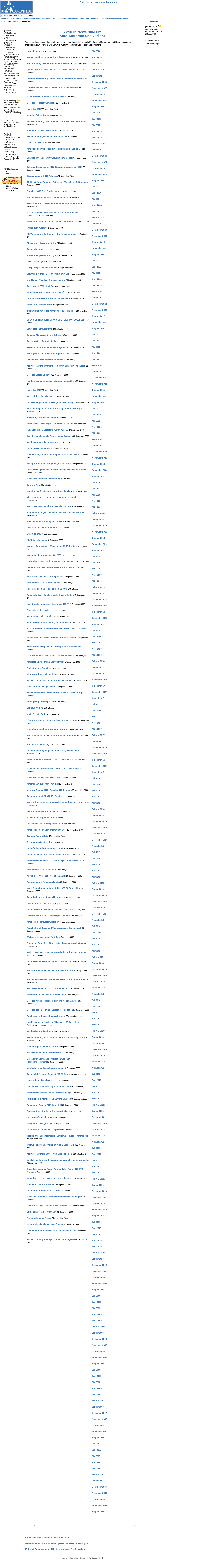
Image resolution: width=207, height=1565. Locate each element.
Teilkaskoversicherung (12, 107)
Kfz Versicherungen (11, 63)
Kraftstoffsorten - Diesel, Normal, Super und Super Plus (53, 203)
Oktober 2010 (98, 1203)
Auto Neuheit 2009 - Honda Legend (43, 583)
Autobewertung (150, 33)
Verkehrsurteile (9, 91)
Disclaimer (7, 173)
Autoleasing (8, 42)
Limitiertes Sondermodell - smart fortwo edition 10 (51, 1230)
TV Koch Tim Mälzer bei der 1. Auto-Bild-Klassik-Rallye (53, 769)
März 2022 (97, 359)
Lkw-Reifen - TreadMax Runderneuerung (46, 280)
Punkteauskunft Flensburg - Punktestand (46, 197)
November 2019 (99, 532)
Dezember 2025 (99, 82)
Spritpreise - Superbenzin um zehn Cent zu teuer (50, 561)
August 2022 (98, 328)
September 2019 (99, 544)
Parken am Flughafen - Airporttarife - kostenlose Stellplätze (55, 943)
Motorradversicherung (11, 102)
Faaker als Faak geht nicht (39, 817)
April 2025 (97, 131)
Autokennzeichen (10, 40)
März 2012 (97, 1099)
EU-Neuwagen (9, 52)
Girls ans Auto (33, 485)
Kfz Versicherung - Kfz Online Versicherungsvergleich (52, 497)
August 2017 (98, 698)
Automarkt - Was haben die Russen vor (45, 995)
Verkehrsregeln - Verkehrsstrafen (42, 1046)
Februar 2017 (98, 735)
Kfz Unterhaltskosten (37, 540)
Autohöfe (7, 37)
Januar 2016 (98, 815)
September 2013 (99, 988)
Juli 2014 (96, 926)
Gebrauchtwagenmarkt (81, 18)
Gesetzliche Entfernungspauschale (43, 824)
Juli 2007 (96, 1444)
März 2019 (97, 581)
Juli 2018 (96, 630)
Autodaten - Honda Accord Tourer (43, 1190)
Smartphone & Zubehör (12, 156)
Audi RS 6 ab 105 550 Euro (39, 903)
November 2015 (99, 827)
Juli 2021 (96, 408)
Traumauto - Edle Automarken (41, 1184)
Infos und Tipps (9, 144)
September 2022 (99, 322)
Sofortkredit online (151, 29)
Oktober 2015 (98, 834)
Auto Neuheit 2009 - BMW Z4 (40, 870)
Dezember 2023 (99, 230)
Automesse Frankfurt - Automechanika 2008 (48, 854)
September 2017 (99, 692)
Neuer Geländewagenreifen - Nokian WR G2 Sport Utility (53, 888)
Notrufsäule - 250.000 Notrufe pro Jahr (45, 576)
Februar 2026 (98, 69)
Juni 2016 (96, 784)
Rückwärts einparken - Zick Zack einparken (47, 988)
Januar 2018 (98, 667)
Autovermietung (9, 47)
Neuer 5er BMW (34, 109)
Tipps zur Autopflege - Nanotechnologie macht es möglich (54, 1197)
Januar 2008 (98, 1407)
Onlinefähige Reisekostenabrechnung (45, 848)
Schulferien (10, 86)
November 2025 (99, 88)
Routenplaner (9, 82)
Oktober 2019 (98, 538)
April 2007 (97, 1462)
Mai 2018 (96, 643)
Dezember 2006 (99, 1487)
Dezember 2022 (99, 304)
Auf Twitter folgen (153, 44)
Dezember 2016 (99, 747)
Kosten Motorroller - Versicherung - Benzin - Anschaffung (54, 693)
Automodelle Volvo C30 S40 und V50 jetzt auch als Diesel (54, 861)
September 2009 (99, 1283)
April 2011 (97, 1166)
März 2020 (97, 507)
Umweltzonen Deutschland (39, 329)
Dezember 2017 (99, 673)
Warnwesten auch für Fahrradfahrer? (44, 1053)
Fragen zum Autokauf (37, 228)
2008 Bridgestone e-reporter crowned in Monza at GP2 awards (56, 629)
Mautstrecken (9, 68)
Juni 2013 (96, 1006)
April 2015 (97, 871)
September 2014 (99, 914)
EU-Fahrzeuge (9, 51)
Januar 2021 (98, 445)
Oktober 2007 (98, 1425)
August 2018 (98, 624)
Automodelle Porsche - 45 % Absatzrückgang (48, 1093)
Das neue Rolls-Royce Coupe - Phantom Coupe (49, 1086)
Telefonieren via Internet (38, 842)
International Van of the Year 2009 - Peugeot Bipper (51, 311)
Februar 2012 (98, 1105)
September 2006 (99, 1505)
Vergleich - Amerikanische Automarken (45, 1068)
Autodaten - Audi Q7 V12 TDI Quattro (44, 796)
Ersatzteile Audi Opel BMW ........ (42, 1080)
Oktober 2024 (98, 168)
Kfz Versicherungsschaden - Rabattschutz (47, 136)
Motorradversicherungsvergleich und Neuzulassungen (53, 1001)
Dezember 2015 (99, 821)
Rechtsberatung (9, 77)
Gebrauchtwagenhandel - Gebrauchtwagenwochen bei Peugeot (57, 470)
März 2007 (97, 1468)
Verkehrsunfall (9, 89)
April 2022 (97, 353)
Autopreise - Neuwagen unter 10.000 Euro (47, 830)
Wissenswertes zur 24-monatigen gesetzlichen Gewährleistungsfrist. (58, 1543)
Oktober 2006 (98, 1499)
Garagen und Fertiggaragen (40, 1123)
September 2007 (99, 1431)
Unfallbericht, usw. (10, 126)
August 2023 (98, 254)
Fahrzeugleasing (151, 28)
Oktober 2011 (98, 1129)
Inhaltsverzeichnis (41, 1526)
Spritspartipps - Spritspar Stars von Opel (46, 1111)
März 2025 (97, 137)
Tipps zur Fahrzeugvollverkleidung (43, 479)
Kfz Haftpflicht (9, 109)
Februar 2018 (98, 661)
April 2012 (97, 1092)
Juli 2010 (96, 1222)
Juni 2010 (96, 1228)
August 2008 (98, 1364)
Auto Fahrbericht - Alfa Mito (40, 396)
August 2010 (98, 1216)
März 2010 (97, 1246)
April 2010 (97, 1240)
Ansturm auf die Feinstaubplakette (43, 882)
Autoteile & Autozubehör (12, 137)
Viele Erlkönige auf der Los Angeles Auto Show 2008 (52, 454)
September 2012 (99, 1062)
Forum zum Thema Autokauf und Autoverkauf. (47, 1537)
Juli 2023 (96, 261)
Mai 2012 (96, 1086)
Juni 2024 (96, 193)
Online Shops (9, 151)
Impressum (8, 168)
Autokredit (36, 18)
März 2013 (97, 1025)
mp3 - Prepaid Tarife (36, 714)
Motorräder (8, 146)
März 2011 (97, 1172)
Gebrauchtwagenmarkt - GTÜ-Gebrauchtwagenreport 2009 (54, 167)
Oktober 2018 (98, 612)
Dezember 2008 (99, 1339)
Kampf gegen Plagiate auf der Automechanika (48, 491)
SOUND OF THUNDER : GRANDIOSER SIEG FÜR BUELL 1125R (57, 320)
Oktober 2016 (98, 760)
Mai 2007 (96, 1456)
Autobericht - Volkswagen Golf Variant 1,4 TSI (48, 424)
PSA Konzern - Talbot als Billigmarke (44, 1130)
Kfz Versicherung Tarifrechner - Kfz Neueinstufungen (52, 234)
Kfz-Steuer (104, 18)
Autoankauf (8, 32)
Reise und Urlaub (10, 154)
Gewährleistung (9, 58)
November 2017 (99, 680)
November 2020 (99, 458)
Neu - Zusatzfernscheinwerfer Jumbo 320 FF (48, 604)
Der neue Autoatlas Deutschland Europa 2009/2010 (51, 567)
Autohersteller (9, 35)
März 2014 (97, 951)
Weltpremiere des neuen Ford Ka (42, 937)
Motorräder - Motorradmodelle (41, 103)
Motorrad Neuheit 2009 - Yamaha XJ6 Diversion (49, 790)
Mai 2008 (96, 1382)
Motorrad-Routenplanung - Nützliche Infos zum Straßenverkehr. (55, 1549)
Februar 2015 (98, 883)
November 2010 (99, 1197)
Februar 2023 (98, 291)
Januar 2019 (98, 593)
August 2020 (98, 476)
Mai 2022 (96, 347)
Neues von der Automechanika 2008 (44, 555)
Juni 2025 (96, 119)
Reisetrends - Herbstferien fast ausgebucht (47, 347)
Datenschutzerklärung (11, 170)
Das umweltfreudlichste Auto (40, 1117)
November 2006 (99, 1493)
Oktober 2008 (98, 1351)
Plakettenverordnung (11, 75)
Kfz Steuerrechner (10, 61)
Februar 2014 (98, 957)
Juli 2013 (96, 1000)
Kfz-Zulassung (9, 65)
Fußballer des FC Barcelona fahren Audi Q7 (47, 430)
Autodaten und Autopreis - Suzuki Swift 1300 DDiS (51, 759)
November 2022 (99, 310)
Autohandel (8, 134)
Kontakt (82, 1558)
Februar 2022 (98, 365)
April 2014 (97, 944)
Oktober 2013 (98, 981)
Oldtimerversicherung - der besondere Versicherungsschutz (55, 79)
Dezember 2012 (99, 1043)
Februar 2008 (98, 1400)
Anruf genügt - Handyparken (40, 702)
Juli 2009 (96, 1296)
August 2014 (98, 920)
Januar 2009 (98, 1333)
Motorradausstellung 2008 (39, 375)
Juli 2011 (96, 1148)
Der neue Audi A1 (35, 708)
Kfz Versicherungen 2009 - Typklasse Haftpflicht (49, 1154)
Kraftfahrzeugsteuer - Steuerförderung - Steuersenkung (53, 408)
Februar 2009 (98, 1327)
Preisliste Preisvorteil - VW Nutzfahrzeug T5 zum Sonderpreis (56, 979)
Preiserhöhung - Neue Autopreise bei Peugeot (49, 63)
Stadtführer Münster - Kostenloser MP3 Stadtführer (51, 970)
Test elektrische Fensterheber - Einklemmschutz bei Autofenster (57, 1136)
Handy (55, 18)
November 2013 (99, 975)
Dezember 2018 (99, 599)
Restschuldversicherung (153, 31)
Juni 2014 (96, 932)
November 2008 (99, 1345)
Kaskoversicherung (11, 106)
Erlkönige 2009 (34, 534)
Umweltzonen (33, 51)
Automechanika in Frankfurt (40, 616)
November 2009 (99, 1271)
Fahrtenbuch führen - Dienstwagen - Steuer (47, 916)
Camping (7, 141)
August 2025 (98, 106)
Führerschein (8, 142)
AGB (5, 171)
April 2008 (97, 1388)
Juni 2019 (96, 562)
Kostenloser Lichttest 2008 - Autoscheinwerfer (49, 680)
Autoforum (154, 21)
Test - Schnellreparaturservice (41, 811)
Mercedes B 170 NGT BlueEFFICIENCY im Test (49, 1178)
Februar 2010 (98, 1253)
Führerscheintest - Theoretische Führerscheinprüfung (52, 88)
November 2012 (99, 1049)
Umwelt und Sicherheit (12, 158)
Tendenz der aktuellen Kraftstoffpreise (45, 1224)
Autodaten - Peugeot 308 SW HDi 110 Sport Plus (50, 222)
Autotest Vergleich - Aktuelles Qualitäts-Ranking (50, 402)
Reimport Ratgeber (10, 78)
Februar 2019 (98, 587)
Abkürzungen (8, 30)
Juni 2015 (96, 858)
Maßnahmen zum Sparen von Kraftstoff (45, 292)
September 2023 (99, 248)
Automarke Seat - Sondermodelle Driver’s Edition (50, 595)
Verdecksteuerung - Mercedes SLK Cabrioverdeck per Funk (55, 121)
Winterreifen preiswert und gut (41, 255)
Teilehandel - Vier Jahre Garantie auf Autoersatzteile (51, 638)
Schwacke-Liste (150, 35)
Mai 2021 (96, 421)
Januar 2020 (98, 519)
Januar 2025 (98, 150)
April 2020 (97, 501)
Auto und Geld (9, 139)
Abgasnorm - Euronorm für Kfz (41, 243)
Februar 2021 (98, 439)
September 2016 (99, 766)
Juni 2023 (96, 267)
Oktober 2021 (98, 390)
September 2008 (99, 1357)
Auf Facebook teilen (153, 40)
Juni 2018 (96, 636)
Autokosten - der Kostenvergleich (43, 922)
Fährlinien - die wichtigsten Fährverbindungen (49, 1099)
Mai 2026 (96, 51)
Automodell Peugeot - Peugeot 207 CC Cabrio (48, 1074)
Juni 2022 (96, 341)
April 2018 (97, 649)
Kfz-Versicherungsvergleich (20, 18)
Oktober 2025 (98, 94)
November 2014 (99, 901)
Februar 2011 (98, 1179)
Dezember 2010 (99, 1191)
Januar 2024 (98, 224)
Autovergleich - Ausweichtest (41, 341)
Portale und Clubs (10, 153)
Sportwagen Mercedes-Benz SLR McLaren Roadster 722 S (54, 69)
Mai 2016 (96, 790)
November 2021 (99, 384)
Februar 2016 (98, 809)
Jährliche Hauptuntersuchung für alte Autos (48, 622)
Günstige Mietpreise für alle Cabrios (44, 335)
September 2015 (99, 840)
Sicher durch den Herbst (38, 610)
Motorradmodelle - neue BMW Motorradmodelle (49, 656)
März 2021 (97, 433)
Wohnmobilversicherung (12, 113)
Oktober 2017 (98, 686)
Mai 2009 (96, 1308)
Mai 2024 (96, 199)
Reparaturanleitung (11, 80)
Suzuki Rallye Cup (35, 143)
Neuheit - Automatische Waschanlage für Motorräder (52, 546)
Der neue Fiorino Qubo (38, 836)
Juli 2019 (96, 556)
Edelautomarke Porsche (38, 668)
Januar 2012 (98, 1111)
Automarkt (7, 136)
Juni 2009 (96, 1302)
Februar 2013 (98, 1031)
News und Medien (10, 148)
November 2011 (99, 1123)
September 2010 (99, 1209)
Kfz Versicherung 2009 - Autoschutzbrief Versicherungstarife (56, 1037)
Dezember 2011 (99, 1117)
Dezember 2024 (99, 156)
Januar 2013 (98, 1037)
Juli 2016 (96, 778)
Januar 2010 (98, 1259)
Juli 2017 (96, 704)
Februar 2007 (98, 1474)
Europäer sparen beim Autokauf (42, 268)
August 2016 (98, 772)
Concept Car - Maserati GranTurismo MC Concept (50, 158)
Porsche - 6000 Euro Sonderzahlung (44, 191)
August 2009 (98, 1290)
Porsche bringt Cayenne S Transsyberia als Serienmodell (54, 928)
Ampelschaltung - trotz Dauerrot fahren (45, 662)
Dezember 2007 (99, 1413)
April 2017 (97, 723)
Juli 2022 (96, 334)
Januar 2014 (98, 963)
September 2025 (99, 100)
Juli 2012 (96, 1074)
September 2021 (99, 396)
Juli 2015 (96, 852)
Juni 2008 (96, 1376)
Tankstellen (8, 87)
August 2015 (98, 846)
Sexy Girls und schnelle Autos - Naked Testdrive (50, 436)
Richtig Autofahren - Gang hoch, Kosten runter (49, 463)
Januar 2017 (98, 741)
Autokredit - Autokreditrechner (41, 1031)
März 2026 (97, 63)
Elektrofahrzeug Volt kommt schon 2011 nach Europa (52, 720)
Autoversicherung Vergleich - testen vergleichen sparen (53, 750)
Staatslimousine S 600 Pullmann (42, 176)
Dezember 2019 (99, 525)
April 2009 (97, 1314)
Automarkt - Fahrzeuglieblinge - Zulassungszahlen (51, 961)
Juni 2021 (96, 415)
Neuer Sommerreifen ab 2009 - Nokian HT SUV (49, 506)
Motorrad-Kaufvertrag (11, 122)
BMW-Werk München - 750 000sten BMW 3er (48, 274)
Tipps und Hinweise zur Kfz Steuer (43, 778)
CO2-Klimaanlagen (36, 261)
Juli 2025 (96, 113)
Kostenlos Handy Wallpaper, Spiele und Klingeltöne (51, 1239)
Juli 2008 (96, 1370)
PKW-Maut (8, 72)
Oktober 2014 (98, 908)
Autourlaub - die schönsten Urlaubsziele (46, 897)
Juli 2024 (96, 187)
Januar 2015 (98, 889)
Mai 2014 (96, 938)
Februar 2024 (98, 217)
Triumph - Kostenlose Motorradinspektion (47, 729)
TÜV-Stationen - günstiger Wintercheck (45, 97)
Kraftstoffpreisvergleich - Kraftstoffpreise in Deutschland (54, 647)
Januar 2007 (98, 1481)
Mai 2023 (96, 273)
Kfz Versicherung (12, 101)
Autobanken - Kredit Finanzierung (43, 442)
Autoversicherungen (11, 111)
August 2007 (98, 1437)
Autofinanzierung (153, 26)
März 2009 (97, 1320)
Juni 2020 (96, 489)
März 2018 (97, 655)
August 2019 (98, 550)
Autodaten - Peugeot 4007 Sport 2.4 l (44, 1105)
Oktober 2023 (98, 242)
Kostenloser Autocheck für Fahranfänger (46, 876)
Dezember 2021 (99, 378)
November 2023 (99, 236)
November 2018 (99, 606)
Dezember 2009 (99, 1265)
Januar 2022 (98, 371)
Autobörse (95, 18)
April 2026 (97, 57)
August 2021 (98, 402)
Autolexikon (8, 44)
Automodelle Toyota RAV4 (39, 448)
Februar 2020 (98, 513)
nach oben (135, 1526)
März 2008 (97, 1394)
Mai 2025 (96, 125)
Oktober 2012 (98, 1055)
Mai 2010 (96, 1234)
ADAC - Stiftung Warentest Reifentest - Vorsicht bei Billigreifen (57, 182)
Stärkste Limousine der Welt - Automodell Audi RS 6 (51, 735)
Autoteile (125, 18)
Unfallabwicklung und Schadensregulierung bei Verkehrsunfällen (58, 1160)
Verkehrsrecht (9, 160)
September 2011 (99, 1136)
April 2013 (97, 1018)
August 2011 (98, 1142)
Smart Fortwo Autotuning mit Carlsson (45, 521)
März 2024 (97, 211)
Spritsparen (10, 84)
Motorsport (8, 70)
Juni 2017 (96, 710)
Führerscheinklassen (11, 54)
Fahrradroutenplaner (11, 56)
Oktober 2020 (98, 464)
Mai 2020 (96, 495)
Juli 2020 (96, 482)
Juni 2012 (96, 1080)
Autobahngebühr (10, 34)
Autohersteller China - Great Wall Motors (46, 1016)
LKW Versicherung (10, 104)
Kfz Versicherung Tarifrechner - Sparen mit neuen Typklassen (56, 366)
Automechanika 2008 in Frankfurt (43, 784)
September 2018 (99, 618)
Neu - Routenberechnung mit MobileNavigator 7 (49, 57)
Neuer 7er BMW (34, 390)
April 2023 (97, 279)
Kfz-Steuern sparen (13, 59)
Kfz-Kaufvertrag (9, 121)
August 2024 (98, 180)
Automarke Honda (35, 249)
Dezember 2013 (99, 969)
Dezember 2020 (99, 452)
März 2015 (97, 877)
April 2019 (97, 575)
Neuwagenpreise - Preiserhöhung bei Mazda (48, 353)
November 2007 (99, 1419)
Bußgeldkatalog (9, 49)
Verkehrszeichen (10, 92)
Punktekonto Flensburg (38, 744)
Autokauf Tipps (9, 39)
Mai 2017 (96, 717)
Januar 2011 (98, 1185)
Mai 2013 (96, 1012)
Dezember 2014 (99, 895)
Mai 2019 (96, 569)
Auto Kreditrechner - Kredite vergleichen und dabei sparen (55, 149)
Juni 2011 (96, 1154)
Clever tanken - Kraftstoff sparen (42, 527)
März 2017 (97, 729)
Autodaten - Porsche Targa (39, 305)
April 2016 (97, 797)
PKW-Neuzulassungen (12, 73)
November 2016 (99, 753)
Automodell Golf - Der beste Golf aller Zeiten (48, 909)
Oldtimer (7, 149)
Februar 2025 (98, 143)
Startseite (16, 21)
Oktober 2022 (98, 316)
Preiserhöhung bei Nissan (39, 1218)
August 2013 (98, 994)
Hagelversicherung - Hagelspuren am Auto (47, 589)
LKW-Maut (8, 66)
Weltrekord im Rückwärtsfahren (42, 130)
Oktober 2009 (98, 1277)
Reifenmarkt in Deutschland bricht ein (45, 360)
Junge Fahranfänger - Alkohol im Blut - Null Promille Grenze (55, 512)
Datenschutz (74, 1558)
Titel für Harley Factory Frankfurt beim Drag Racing (51, 1145)
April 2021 (97, 427)
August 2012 (98, 1068)
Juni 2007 (96, 1450)
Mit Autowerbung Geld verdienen (42, 674)
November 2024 (99, 162)
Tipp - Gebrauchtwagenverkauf (41, 686)
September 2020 (99, 470)
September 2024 (99, 174)
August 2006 (98, 1511)
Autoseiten (8, 46)
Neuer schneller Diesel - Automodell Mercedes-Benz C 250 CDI (56, 802)
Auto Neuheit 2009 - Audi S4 (40, 286)
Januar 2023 (98, 297)
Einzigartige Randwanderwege (41, 417)
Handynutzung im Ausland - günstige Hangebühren (51, 381)
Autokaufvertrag (9, 124)
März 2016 (97, 803)
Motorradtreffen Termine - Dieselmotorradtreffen (50, 1010)
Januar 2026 (98, 76)
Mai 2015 (96, 864)
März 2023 (97, 285)
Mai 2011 (96, 1160)
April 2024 (97, 205)
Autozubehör (46, 18)
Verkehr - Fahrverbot (36, 115)
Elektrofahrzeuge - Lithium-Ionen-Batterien (47, 1206)
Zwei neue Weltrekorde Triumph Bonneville (47, 298)
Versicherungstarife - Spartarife (42, 1212)
